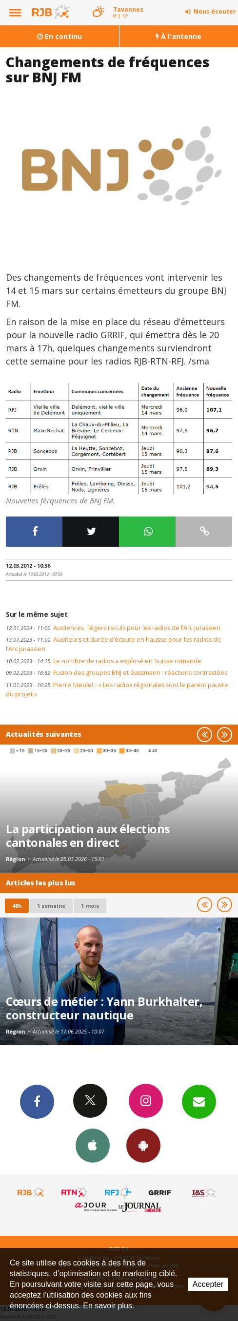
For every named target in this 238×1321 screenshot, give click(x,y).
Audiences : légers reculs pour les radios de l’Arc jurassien (113, 628)
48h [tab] (16, 905)
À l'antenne (178, 36)
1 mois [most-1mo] (90, 905)
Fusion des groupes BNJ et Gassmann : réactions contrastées (116, 673)
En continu (59, 36)
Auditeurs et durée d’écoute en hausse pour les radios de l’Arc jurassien (113, 644)
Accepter (208, 1284)
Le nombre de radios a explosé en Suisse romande (103, 661)
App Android (143, 1145)
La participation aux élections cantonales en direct (88, 835)
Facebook (37, 1101)
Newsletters (199, 1101)
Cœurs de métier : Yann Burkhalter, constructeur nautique (104, 1008)
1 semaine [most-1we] (51, 905)
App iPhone (93, 1145)
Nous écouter (215, 11)
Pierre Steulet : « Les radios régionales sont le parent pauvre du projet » (117, 689)
